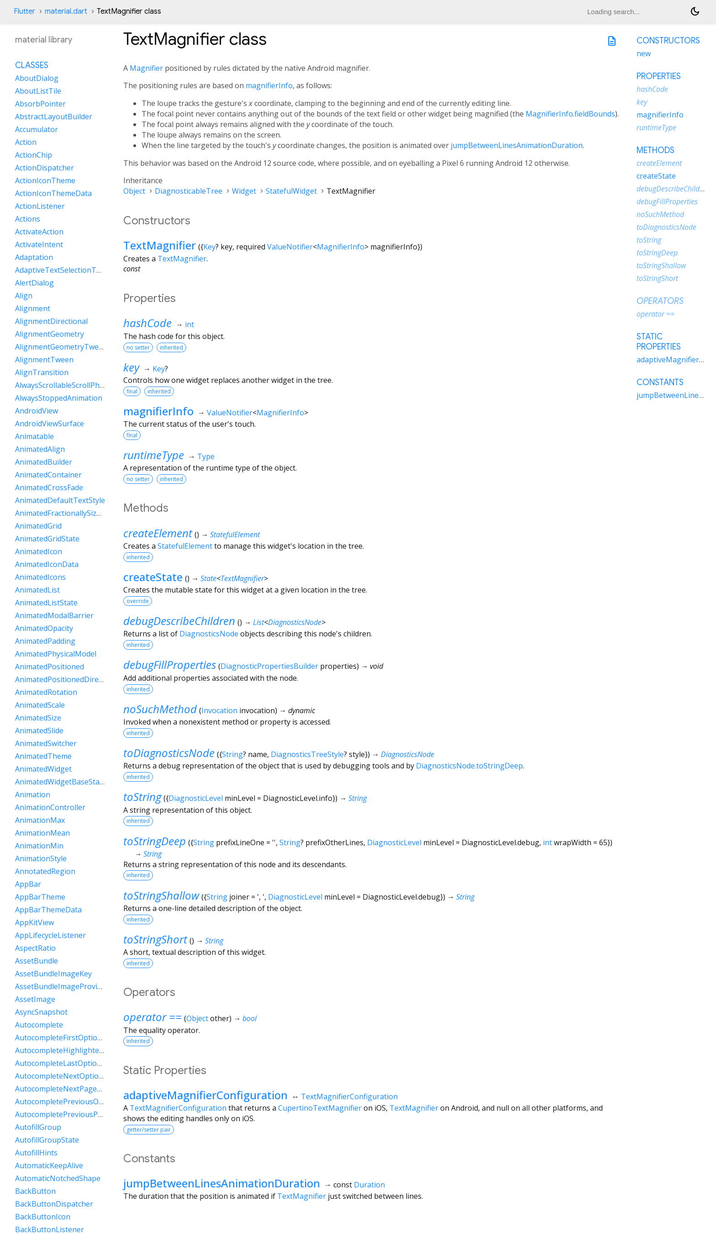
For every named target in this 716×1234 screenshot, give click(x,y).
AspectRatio (35, 948)
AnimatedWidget (43, 769)
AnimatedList (37, 590)
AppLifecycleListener (50, 935)
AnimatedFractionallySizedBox (66, 513)
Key (209, 247)
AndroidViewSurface (49, 423)
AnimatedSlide (39, 731)
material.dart (66, 11)
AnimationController (50, 807)
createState (153, 576)
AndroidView (36, 411)
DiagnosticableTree (188, 191)
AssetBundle (36, 961)
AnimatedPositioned (49, 667)
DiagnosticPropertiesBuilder (269, 666)
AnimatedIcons (40, 577)
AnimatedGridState (47, 539)
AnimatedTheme (43, 756)
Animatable (34, 436)
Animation (32, 794)
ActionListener (40, 206)
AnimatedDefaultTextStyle (60, 500)
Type (206, 456)
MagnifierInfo (340, 247)
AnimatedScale (40, 705)
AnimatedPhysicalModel (55, 654)
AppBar (28, 884)
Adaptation (34, 257)
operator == (152, 1016)
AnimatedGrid (38, 526)
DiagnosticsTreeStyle (307, 754)
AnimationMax (40, 820)
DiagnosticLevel (195, 798)
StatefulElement (235, 535)
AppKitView (34, 922)
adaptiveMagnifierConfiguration (205, 1094)
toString (142, 796)
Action (26, 142)
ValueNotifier (290, 247)
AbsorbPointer (40, 104)
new (644, 53)
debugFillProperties (169, 664)
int (189, 324)
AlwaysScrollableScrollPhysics (65, 385)
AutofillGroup (38, 1127)
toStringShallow (161, 895)
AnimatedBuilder (43, 462)
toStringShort (155, 939)
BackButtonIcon (42, 1217)
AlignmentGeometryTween (61, 347)
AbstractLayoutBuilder (53, 116)
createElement (157, 532)
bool (249, 1018)
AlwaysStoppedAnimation (58, 398)
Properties (659, 76)
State (208, 578)
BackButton (35, 1191)
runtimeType (153, 454)
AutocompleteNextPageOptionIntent (78, 1089)
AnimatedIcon (38, 551)
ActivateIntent (39, 244)
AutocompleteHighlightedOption (71, 1050)
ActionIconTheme (45, 180)
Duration (369, 1185)
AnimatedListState (46, 603)
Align (23, 296)
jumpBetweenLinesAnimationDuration (517, 145)
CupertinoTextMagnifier (320, 1108)
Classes (31, 65)
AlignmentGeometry (49, 334)
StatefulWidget (291, 191)
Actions (27, 219)
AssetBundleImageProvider (62, 986)
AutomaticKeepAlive (49, 1165)
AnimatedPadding (45, 641)
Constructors (668, 41)
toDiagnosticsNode (169, 752)
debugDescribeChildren (179, 620)
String (232, 754)
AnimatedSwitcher (46, 743)
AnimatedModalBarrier (54, 615)
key (131, 367)
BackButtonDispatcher (54, 1204)
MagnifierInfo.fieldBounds (570, 114)
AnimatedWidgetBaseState (60, 782)
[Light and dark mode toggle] (695, 11)
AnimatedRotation (46, 692)
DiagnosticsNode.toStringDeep (469, 766)
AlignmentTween (44, 360)
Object (134, 191)
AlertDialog (34, 283)
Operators (660, 301)
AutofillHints (36, 1153)
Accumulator (36, 129)
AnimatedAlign (40, 449)
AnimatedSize (38, 718)
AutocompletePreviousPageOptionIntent (85, 1114)
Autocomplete (39, 1025)
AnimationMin (39, 846)
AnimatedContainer (48, 475)
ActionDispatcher (44, 168)
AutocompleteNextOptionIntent (69, 1076)
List (258, 622)
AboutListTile (38, 91)
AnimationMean (42, 833)
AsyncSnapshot (41, 1012)
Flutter (24, 11)
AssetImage (35, 999)
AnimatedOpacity (44, 628)
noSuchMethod (160, 708)
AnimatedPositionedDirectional (68, 679)
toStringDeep (154, 840)
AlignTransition (41, 372)
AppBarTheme (40, 897)
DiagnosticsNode (294, 622)
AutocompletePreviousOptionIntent (76, 1101)
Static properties (659, 342)
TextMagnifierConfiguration (349, 1096)
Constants (660, 382)
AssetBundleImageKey (53, 974)
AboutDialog (36, 78)
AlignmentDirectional (51, 321)
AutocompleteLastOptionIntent (68, 1063)
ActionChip (33, 155)
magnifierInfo (269, 85)
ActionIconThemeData (53, 193)
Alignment (32, 308)
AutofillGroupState (47, 1140)
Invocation (219, 710)
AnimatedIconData (47, 564)
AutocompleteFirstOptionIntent (69, 1038)
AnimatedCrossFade (49, 487)
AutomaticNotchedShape (57, 1178)
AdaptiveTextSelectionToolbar (67, 270)
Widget (244, 191)
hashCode (147, 322)
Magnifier (146, 68)
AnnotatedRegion (45, 871)
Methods (655, 150)
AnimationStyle (41, 858)
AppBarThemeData (48, 910)
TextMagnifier (159, 245)
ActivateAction (39, 232)
